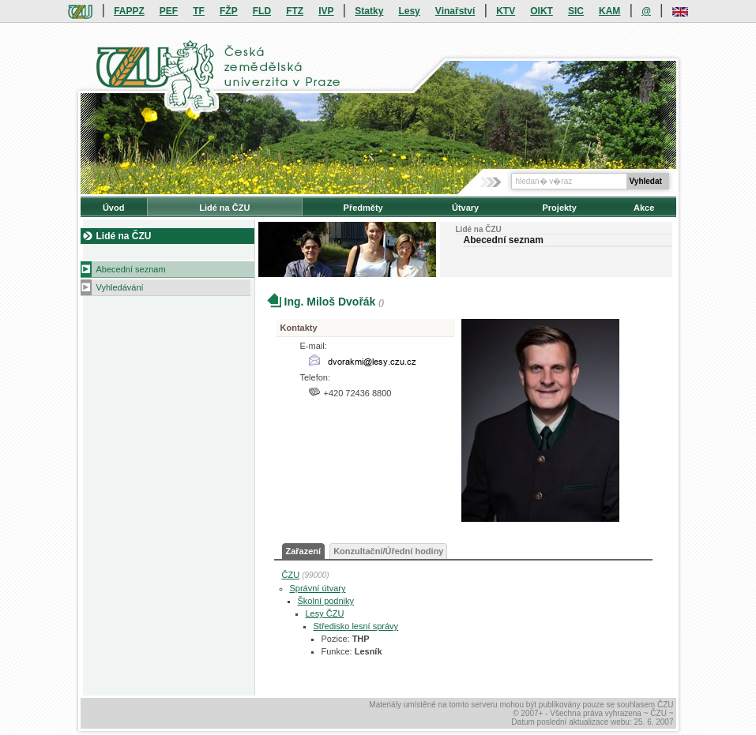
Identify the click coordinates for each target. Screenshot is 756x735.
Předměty (363, 207)
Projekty (559, 207)
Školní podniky (326, 601)
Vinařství (455, 11)
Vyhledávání (120, 287)
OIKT (541, 11)
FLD (262, 11)
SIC (576, 11)
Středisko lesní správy (356, 626)
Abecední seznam (131, 269)
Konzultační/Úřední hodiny (388, 551)
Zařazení (304, 551)
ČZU (291, 574)
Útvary (465, 207)
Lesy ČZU (325, 613)
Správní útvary (318, 588)
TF (199, 11)
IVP (325, 11)
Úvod (114, 207)
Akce (644, 207)
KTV (505, 11)
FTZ (294, 11)
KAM (609, 11)
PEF (169, 11)
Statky (369, 11)
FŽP (229, 11)
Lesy (408, 11)
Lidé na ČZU (224, 207)
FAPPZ (129, 11)
